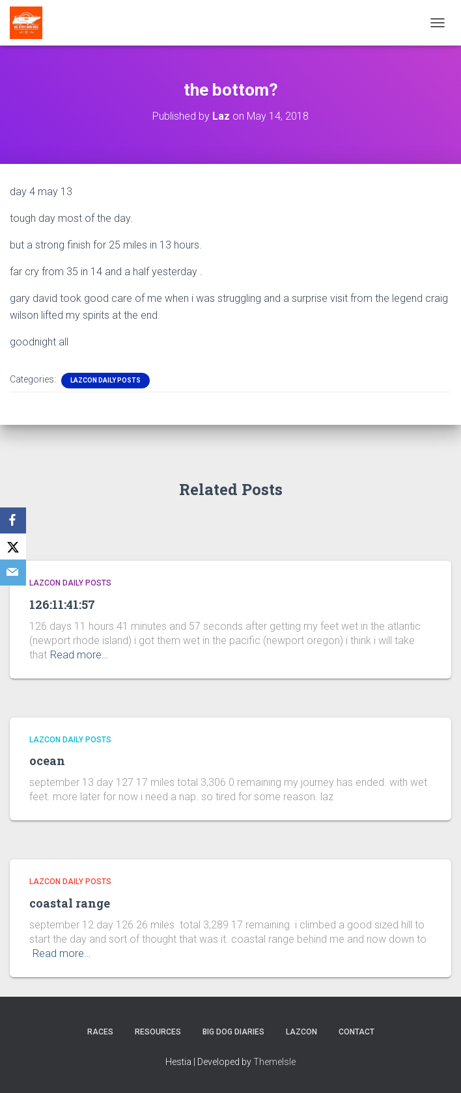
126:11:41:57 (62, 604)
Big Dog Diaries (233, 1031)
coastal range (69, 903)
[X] (13, 546)
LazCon (301, 1031)
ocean (47, 760)
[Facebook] (13, 520)
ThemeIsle (274, 1062)
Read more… (79, 655)
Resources (158, 1031)
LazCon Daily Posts (105, 380)
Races (100, 1031)
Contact (356, 1031)
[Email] (13, 573)
